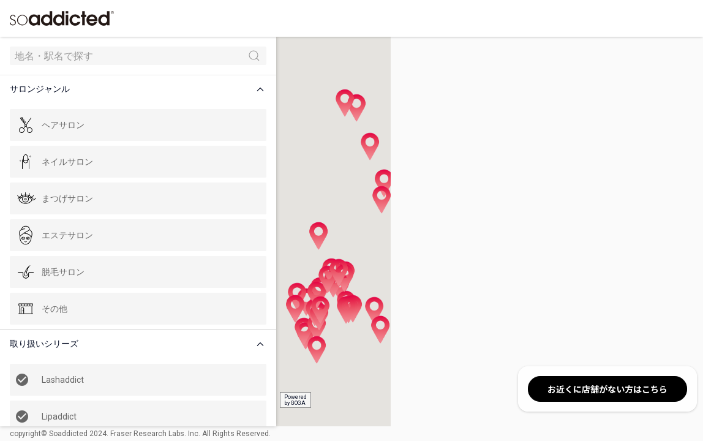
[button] (106, 89)
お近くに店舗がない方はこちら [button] (607, 389)
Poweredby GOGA (227, 400)
